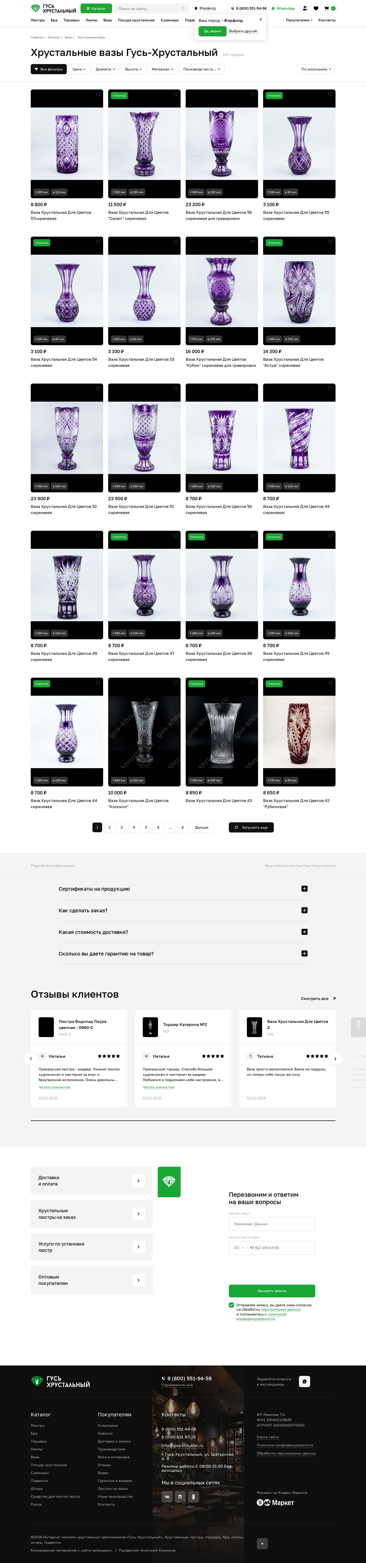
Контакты (327, 20)
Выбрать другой (243, 31)
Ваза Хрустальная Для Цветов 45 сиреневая (296, 656)
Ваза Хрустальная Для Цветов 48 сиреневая (64, 656)
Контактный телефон (244, 1237)
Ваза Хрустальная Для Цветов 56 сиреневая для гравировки (219, 215)
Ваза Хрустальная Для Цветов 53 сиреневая (141, 362)
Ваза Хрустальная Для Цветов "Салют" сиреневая (138, 215)
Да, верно (212, 31)
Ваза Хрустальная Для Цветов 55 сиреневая (296, 215)
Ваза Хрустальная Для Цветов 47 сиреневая (141, 656)
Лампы (36, 1449)
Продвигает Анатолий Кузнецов (147, 1550)
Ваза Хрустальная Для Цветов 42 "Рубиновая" (296, 803)
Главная (37, 37)
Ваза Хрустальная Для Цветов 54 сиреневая (64, 362)
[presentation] (267, 1279)
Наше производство (115, 1496)
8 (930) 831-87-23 (179, 1437)
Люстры (38, 1425)
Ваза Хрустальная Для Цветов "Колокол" (138, 803)
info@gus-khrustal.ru (182, 1445)
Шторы (37, 1488)
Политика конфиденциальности (285, 1445)
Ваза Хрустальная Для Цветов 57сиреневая (61, 215)
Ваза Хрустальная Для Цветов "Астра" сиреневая (293, 362)
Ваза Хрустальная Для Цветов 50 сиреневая (219, 509)
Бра (34, 1433)
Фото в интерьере (114, 1457)
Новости (105, 1433)
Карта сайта (268, 1437)
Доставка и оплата (114, 1441)
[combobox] (241, 1247)
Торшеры (39, 1441)
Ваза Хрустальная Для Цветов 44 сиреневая (64, 803)
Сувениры (40, 1472)
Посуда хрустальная (49, 1465)
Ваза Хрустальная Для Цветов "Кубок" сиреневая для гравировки (221, 362)
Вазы (68, 37)
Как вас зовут (239, 1213)
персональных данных (281, 1309)
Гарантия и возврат (115, 1480)
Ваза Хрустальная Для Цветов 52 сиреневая (64, 509)
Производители (111, 1449)
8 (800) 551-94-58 (179, 1429)
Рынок (36, 1504)
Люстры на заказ (113, 1488)
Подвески (39, 1480)
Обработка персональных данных (286, 1453)
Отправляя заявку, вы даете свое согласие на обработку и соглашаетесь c (273, 1312)
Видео (103, 1472)
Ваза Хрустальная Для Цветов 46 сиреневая (219, 656)
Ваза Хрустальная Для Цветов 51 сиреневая (141, 509)
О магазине (108, 1425)
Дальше (201, 827)
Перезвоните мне (177, 1385)
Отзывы (104, 1465)
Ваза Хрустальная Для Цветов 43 (219, 800)
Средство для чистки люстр (55, 1496)
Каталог (54, 37)
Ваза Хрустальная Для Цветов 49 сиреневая (296, 509)
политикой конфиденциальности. (261, 1316)
